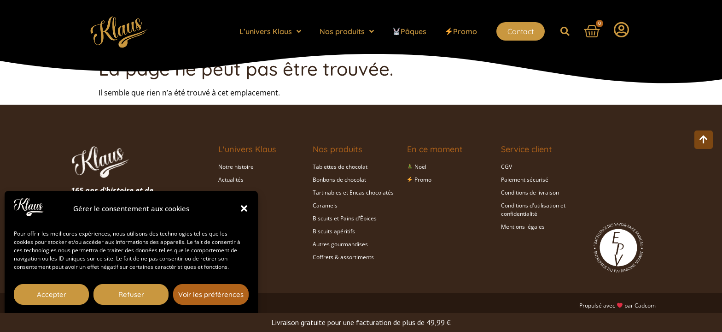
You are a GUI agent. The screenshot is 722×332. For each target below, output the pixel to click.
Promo (461, 31)
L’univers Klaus (270, 31)
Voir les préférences (211, 294)
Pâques (409, 31)
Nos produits (347, 31)
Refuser (131, 294)
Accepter (51, 294)
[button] (244, 208)
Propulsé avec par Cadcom (617, 305)
